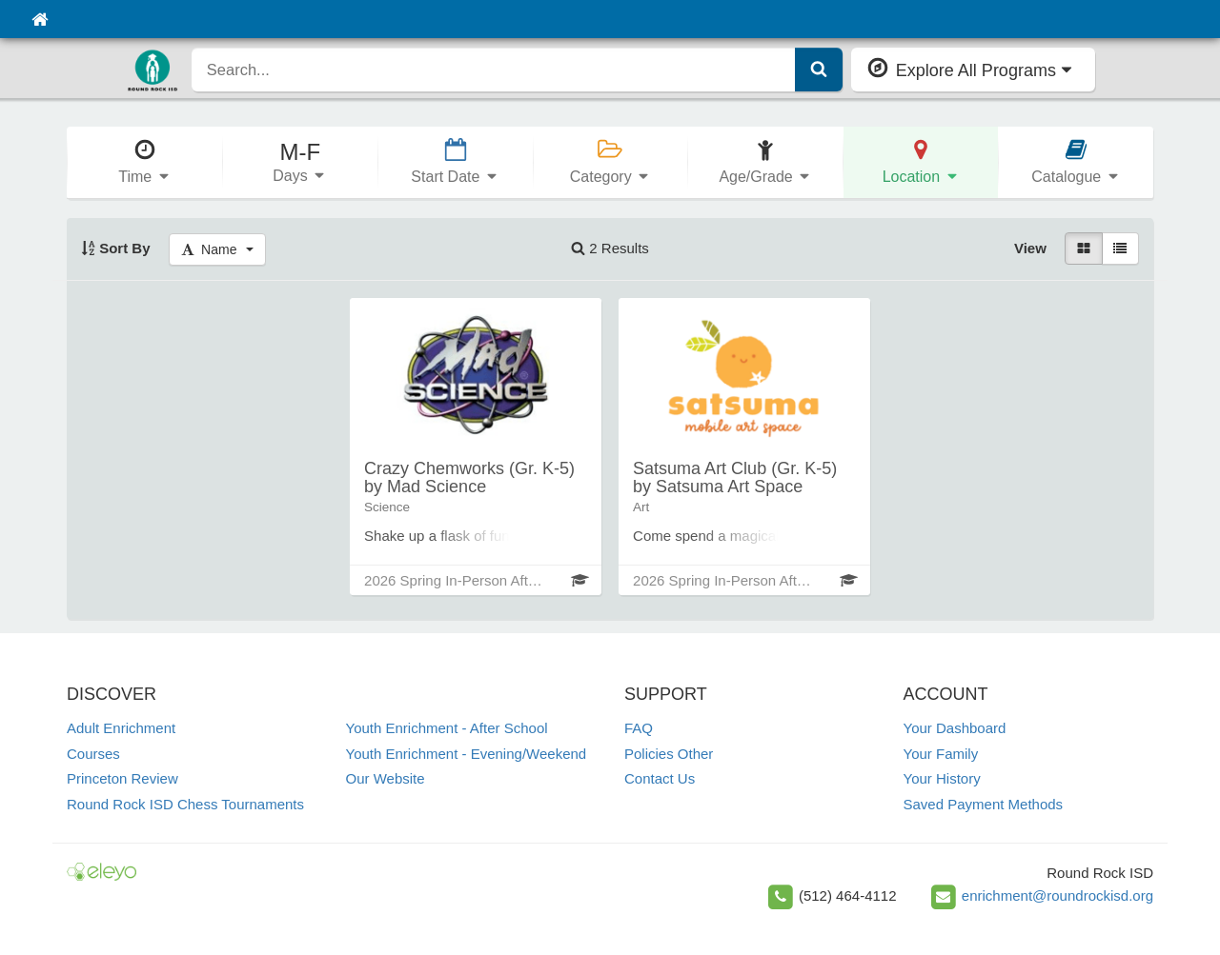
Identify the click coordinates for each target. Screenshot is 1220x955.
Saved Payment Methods (984, 804)
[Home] (39, 19)
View (1030, 248)
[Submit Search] (819, 69)
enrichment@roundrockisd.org (1057, 895)
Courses (93, 754)
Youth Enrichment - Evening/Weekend (466, 754)
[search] (494, 69)
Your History (942, 778)
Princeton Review (122, 778)
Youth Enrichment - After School (447, 728)
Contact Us (659, 778)
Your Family (941, 754)
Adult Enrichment (121, 728)
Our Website (385, 778)
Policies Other (668, 754)
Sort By (116, 248)
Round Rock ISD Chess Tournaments (185, 804)
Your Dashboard (955, 728)
